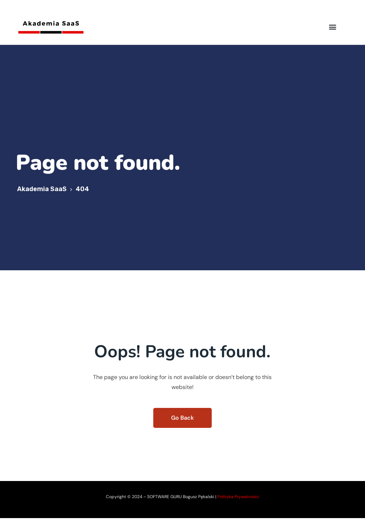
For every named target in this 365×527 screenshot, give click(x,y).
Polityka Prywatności (238, 497)
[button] (333, 27)
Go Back (182, 417)
